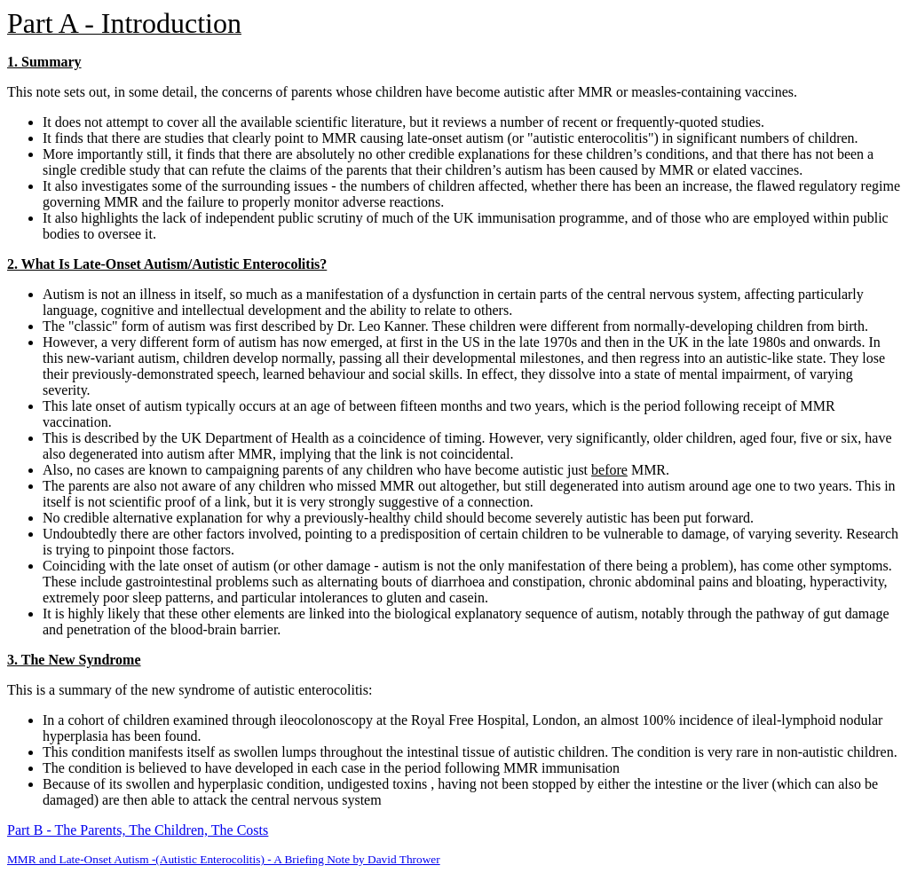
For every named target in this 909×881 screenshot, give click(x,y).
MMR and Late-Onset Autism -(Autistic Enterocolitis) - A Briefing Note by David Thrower (223, 859)
